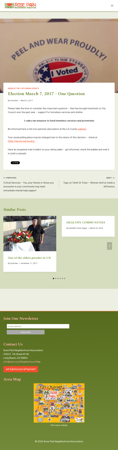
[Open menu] (112, 5)
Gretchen (14, 100)
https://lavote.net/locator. (22, 141)
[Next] (109, 246)
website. (82, 129)
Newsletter (14, 88)
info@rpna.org (11, 361)
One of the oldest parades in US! (29, 258)
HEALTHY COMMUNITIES (85, 222)
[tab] (53, 278)
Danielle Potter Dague (78, 228)
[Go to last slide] (8, 246)
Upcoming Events (30, 88)
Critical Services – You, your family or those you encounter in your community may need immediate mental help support (30, 184)
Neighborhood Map (30, 361)
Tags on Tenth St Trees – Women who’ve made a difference (88, 182)
